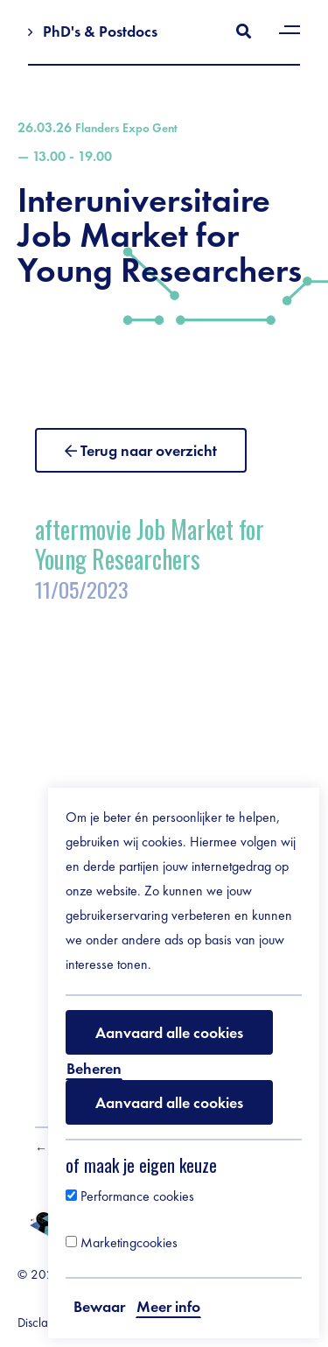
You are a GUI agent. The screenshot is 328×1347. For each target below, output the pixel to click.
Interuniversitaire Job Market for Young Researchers (164, 203)
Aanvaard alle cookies (169, 1032)
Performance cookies (130, 1196)
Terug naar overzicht (148, 450)
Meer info (168, 1306)
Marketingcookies (122, 1242)
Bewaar (99, 1306)
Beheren (94, 1068)
